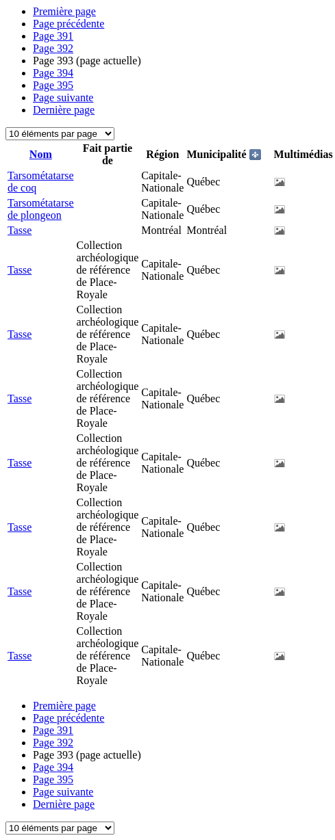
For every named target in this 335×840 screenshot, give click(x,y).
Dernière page (64, 110)
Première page (64, 11)
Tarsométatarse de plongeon (41, 209)
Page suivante (63, 97)
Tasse (20, 230)
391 (53, 36)
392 (53, 48)
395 (53, 85)
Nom (40, 154)
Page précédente (68, 23)
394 (53, 73)
